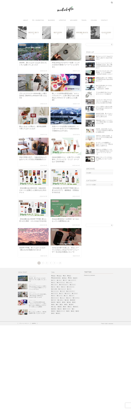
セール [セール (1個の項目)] (54, 286)
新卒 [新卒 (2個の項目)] (65, 306)
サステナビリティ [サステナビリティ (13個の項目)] (61, 282)
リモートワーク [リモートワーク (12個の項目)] (55, 297)
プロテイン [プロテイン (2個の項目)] (68, 293)
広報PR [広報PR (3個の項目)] (71, 304)
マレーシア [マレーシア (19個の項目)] (60, 295)
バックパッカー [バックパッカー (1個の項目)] (55, 291)
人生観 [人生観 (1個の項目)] (67, 300)
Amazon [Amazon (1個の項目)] (59, 275)
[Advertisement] (99, 200)
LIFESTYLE (62, 20)
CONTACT (104, 20)
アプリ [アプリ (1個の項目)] (54, 280)
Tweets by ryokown (89, 275)
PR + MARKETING (38, 20)
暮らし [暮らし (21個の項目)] (70, 306)
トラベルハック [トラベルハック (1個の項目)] (63, 289)
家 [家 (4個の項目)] (57, 304)
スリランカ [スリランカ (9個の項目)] (73, 284)
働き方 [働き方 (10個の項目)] (59, 302)
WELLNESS (73, 20)
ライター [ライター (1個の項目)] (72, 295)
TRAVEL (84, 20)
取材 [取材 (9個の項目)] (53, 304)
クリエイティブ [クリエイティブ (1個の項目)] (73, 280)
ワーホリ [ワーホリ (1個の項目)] (54, 300)
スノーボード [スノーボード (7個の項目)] (55, 284)
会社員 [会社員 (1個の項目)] (54, 302)
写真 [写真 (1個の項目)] (64, 302)
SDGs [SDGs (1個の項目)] (70, 278)
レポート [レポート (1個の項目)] (69, 297)
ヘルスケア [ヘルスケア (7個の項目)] (75, 293)
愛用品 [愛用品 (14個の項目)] (60, 306)
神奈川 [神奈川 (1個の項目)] (54, 311)
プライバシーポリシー (24, 323)
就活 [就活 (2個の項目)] (66, 304)
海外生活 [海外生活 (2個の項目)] (76, 306)
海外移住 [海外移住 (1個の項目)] (54, 308)
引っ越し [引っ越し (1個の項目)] (54, 306)
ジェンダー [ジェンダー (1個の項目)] (70, 282)
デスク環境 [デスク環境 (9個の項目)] (55, 289)
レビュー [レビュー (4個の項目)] (63, 297)
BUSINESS (51, 20)
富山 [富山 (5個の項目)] (62, 304)
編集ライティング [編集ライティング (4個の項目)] (61, 311)
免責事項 (34, 323)
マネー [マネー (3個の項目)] (54, 295)
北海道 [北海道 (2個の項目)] (69, 302)
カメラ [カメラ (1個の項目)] (65, 280)
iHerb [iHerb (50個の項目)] (70, 275)
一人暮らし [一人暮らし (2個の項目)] (61, 300)
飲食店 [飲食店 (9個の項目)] (58, 313)
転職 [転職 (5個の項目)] (78, 311)
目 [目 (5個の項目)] (73, 308)
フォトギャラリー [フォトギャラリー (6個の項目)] (71, 291)
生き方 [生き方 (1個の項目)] (60, 308)
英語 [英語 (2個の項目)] (73, 311)
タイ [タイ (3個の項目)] (59, 286)
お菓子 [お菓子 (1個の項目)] (76, 278)
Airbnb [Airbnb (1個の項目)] (54, 275)
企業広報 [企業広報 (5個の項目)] (73, 300)
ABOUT (25, 20)
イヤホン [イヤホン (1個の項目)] (59, 280)
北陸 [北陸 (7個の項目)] (74, 302)
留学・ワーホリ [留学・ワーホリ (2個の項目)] (67, 308)
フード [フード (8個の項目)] (62, 293)
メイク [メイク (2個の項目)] (66, 295)
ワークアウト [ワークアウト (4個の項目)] (76, 297)
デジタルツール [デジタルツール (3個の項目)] (71, 286)
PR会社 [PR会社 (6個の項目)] (64, 278)
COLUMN (94, 20)
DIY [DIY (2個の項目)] (65, 275)
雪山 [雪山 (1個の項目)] (53, 313)
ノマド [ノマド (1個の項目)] (70, 289)
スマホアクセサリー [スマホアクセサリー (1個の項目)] (64, 284)
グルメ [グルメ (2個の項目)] (54, 282)
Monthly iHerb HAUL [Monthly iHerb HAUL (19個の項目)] (57, 278)
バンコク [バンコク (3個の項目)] (63, 291)
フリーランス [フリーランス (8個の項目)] (55, 293)
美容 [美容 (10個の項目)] (68, 311)
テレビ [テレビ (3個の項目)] (64, 286)
